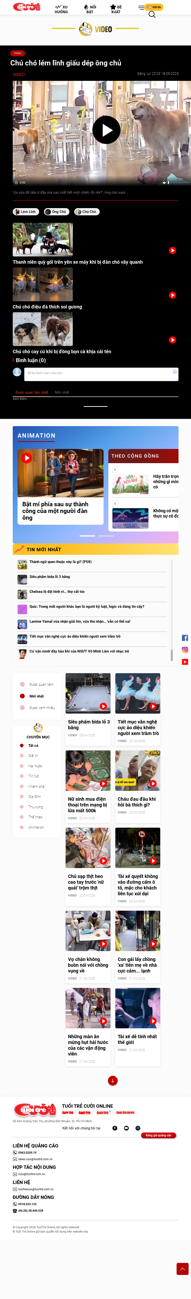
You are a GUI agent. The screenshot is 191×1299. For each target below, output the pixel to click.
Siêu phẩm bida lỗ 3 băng (50, 577)
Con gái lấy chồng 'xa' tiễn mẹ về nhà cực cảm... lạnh (137, 965)
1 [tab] (87, 536)
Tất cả (33, 745)
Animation (36, 827)
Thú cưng (35, 807)
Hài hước (35, 766)
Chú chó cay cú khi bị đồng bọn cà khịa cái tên (62, 351)
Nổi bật (89, 9)
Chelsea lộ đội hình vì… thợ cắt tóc (57, 591)
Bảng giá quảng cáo (158, 1135)
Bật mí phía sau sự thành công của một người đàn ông (55, 511)
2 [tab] (106, 536)
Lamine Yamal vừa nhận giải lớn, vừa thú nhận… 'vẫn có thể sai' (80, 621)
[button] (140, 8)
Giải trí (33, 756)
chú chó (89, 212)
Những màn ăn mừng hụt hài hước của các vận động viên (88, 1045)
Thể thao (35, 817)
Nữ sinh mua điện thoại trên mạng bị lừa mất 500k (87, 804)
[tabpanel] (60, 487)
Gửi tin (154, 7)
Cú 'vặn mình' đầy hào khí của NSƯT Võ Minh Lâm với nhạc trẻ (79, 651)
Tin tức (33, 776)
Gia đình (34, 796)
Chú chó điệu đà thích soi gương (47, 307)
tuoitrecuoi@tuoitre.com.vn (33, 1189)
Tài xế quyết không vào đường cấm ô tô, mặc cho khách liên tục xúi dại (138, 884)
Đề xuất (116, 9)
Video (17, 53)
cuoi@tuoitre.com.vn (29, 1174)
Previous (11, 490)
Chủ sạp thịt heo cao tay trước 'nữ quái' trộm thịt (86, 882)
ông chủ (59, 212)
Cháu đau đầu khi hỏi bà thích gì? (137, 802)
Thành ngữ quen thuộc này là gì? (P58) (61, 562)
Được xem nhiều (42, 708)
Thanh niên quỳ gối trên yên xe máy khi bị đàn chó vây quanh (78, 262)
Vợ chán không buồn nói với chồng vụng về (88, 965)
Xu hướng (61, 9)
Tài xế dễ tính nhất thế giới (137, 1039)
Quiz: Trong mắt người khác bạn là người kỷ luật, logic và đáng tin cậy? (87, 606)
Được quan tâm (42, 684)
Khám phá (36, 786)
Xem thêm (20, 399)
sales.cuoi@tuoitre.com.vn (33, 1159)
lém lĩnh (28, 212)
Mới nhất (37, 696)
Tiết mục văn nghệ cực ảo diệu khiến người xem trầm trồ (75, 636)
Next (182, 490)
